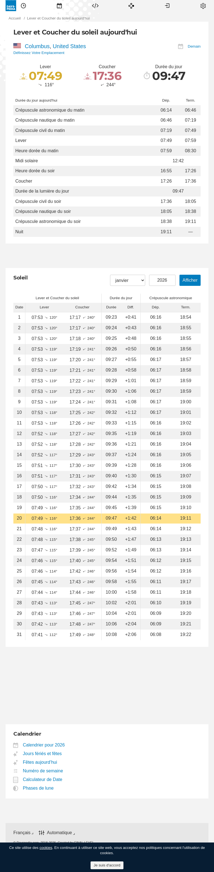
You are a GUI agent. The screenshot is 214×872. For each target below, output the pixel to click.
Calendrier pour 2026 (44, 745)
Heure (23, 5)
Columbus (37, 46)
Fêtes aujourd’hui (40, 762)
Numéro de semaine (43, 770)
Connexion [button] (167, 5)
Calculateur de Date (42, 779)
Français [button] (21, 832)
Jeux (131, 5)
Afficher (190, 280)
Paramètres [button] (203, 5)
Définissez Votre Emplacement (38, 53)
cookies (46, 848)
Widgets (95, 5)
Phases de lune (38, 788)
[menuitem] (23, 5)
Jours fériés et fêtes (42, 753)
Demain (194, 46)
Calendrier (59, 5)
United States (69, 46)
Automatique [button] (59, 833)
